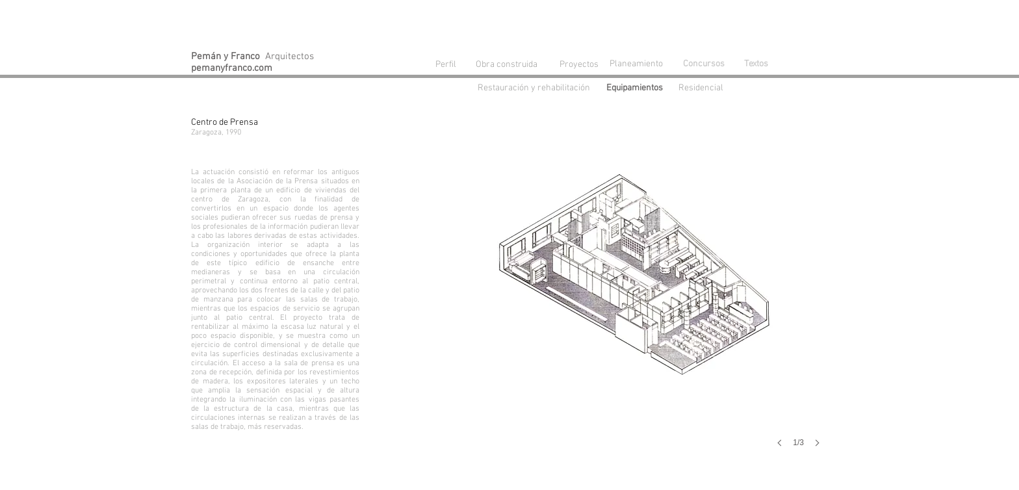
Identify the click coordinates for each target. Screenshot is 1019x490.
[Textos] (756, 64)
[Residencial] (704, 88)
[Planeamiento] (639, 64)
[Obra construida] (506, 64)
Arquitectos (252, 56)
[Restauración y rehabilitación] (540, 88)
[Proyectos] (579, 64)
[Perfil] (446, 64)
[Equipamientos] (637, 88)
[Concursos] (704, 64)
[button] (636, 296)
